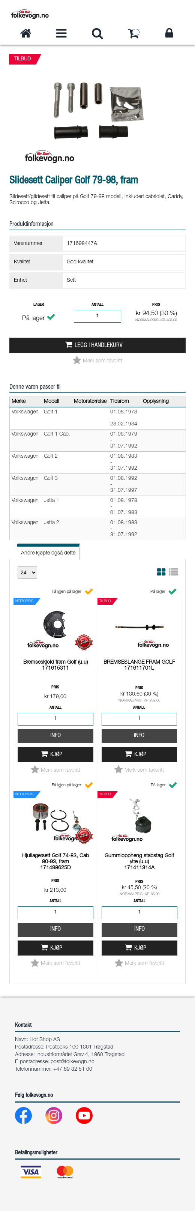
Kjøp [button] (56, 651)
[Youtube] (90, 1117)
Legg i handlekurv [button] (99, 346)
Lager (38, 305)
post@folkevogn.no (72, 1062)
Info (55, 632)
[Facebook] (29, 1117)
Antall (98, 305)
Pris (156, 305)
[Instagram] (59, 1117)
